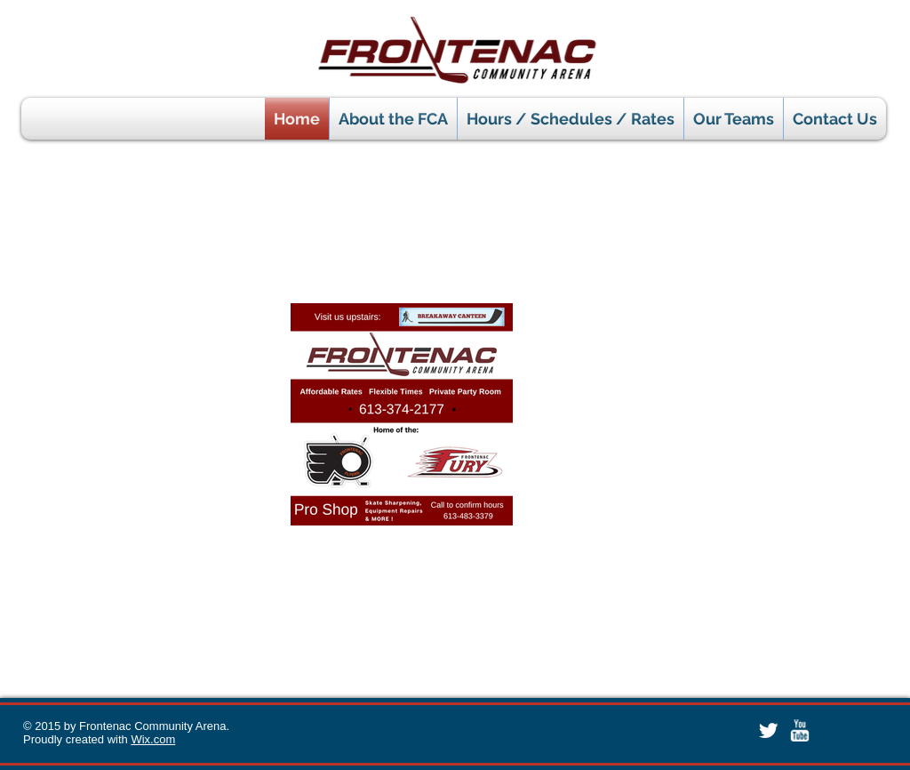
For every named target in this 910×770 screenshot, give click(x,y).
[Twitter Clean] (768, 730)
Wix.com (153, 739)
